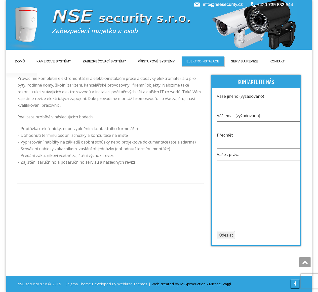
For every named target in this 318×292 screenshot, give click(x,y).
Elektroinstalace (203, 61)
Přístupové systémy (156, 61)
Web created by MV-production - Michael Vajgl (191, 283)
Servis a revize (244, 61)
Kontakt (277, 61)
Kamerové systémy (54, 61)
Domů (20, 61)
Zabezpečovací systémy (104, 61)
